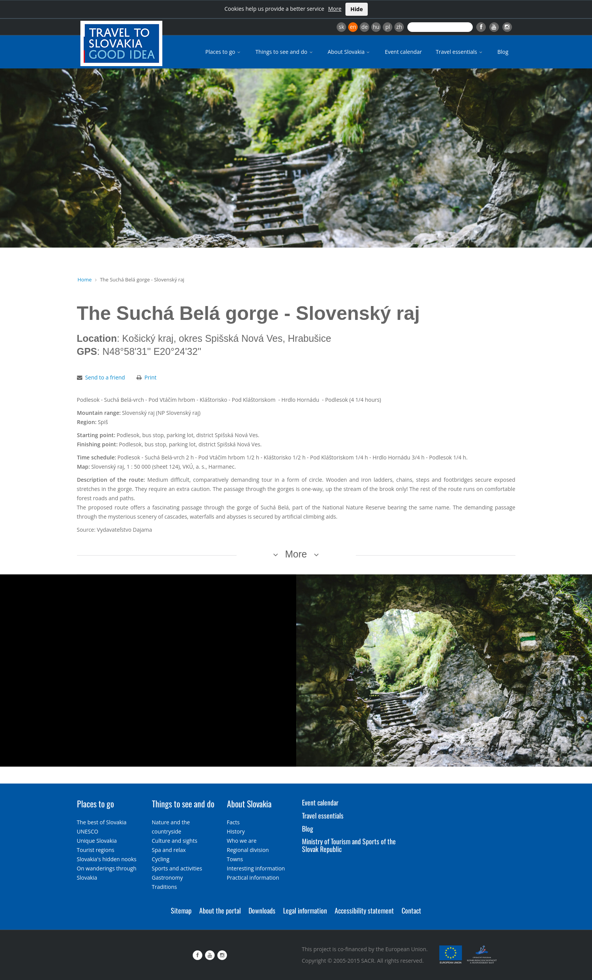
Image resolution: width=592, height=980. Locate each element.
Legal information (305, 910)
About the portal (220, 910)
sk (341, 26)
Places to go (223, 51)
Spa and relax (169, 850)
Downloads (261, 910)
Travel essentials (460, 51)
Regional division (248, 850)
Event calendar (403, 51)
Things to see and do (284, 51)
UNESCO (87, 831)
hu (376, 26)
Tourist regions (96, 850)
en (353, 26)
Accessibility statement (364, 910)
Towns (235, 859)
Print (151, 377)
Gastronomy (167, 877)
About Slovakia (349, 51)
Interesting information (256, 868)
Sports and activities (177, 868)
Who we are (242, 840)
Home (85, 279)
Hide (356, 9)
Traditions (164, 886)
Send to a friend (105, 377)
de (365, 26)
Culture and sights (174, 840)
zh (399, 26)
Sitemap (181, 910)
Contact (411, 910)
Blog (503, 51)
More (335, 8)
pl (387, 26)
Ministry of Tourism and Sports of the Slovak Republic (349, 845)
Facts (233, 822)
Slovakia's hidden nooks (107, 859)
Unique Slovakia (97, 840)
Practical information (253, 877)
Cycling (161, 859)
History (236, 831)
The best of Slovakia (102, 822)
